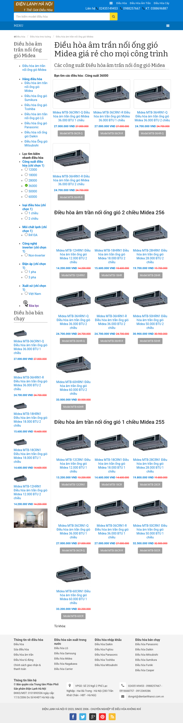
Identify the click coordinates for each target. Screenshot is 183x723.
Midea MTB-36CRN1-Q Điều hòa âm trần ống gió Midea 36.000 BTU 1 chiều (71, 116)
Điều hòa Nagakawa (65, 663)
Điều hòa (121, 3)
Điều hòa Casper (144, 670)
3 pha (32, 277)
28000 (33, 180)
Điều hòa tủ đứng (23, 659)
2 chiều (33, 218)
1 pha (32, 272)
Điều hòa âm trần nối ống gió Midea (74, 36)
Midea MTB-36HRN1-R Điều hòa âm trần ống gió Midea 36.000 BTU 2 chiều (71, 180)
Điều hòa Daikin (104, 644)
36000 (33, 186)
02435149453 (108, 8)
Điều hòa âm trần (140, 3)
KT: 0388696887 (157, 8)
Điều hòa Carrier (63, 669)
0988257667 (131, 8)
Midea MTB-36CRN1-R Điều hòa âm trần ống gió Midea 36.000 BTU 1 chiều (111, 116)
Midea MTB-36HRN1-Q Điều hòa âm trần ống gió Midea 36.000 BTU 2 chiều (152, 116)
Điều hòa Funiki (144, 665)
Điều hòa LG (61, 648)
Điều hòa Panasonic (106, 654)
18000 (33, 175)
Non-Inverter (37, 255)
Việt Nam (35, 294)
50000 (33, 191)
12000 (33, 169)
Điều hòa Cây (161, 3)
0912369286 (143, 690)
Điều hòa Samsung (65, 653)
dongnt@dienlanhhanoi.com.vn (146, 696)
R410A (33, 235)
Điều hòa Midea (63, 658)
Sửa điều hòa (21, 649)
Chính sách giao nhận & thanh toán (27, 667)
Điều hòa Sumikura (146, 659)
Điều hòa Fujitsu (104, 649)
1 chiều (33, 213)
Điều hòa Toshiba (105, 659)
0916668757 (126, 690)
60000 (33, 196)
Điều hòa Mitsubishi (106, 665)
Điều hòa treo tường (40, 36)
